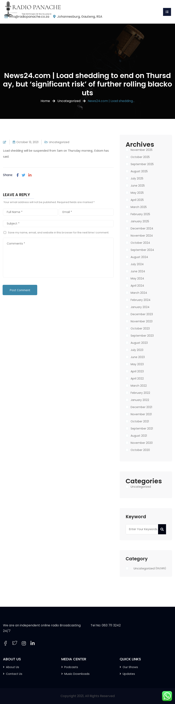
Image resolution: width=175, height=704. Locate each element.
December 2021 (141, 407)
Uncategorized (68, 101)
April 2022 (137, 378)
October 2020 (140, 450)
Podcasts (71, 667)
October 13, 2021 (27, 142)
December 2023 (142, 314)
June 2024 (138, 271)
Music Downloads (77, 674)
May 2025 (137, 193)
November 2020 (142, 443)
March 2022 (139, 386)
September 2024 (142, 250)
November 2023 (142, 321)
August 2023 (139, 343)
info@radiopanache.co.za (29, 16)
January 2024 (140, 307)
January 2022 (140, 400)
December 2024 (142, 228)
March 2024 (139, 293)
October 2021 (140, 421)
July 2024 (137, 264)
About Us (12, 667)
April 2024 (137, 286)
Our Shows (130, 667)
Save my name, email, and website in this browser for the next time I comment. (58, 232)
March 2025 (139, 207)
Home (45, 101)
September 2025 (142, 164)
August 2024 (139, 257)
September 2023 (142, 336)
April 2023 (137, 371)
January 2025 (140, 221)
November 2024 (142, 236)
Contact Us (14, 674)
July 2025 (137, 178)
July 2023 (137, 350)
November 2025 (142, 150)
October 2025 (140, 157)
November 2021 (141, 414)
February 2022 (140, 393)
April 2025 (137, 200)
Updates (129, 674)
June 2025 (138, 186)
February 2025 (140, 214)
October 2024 (140, 243)
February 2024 (141, 300)
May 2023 (137, 364)
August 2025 (139, 171)
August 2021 (139, 436)
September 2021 (142, 428)
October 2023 (140, 328)
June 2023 (138, 357)
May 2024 (137, 278)
